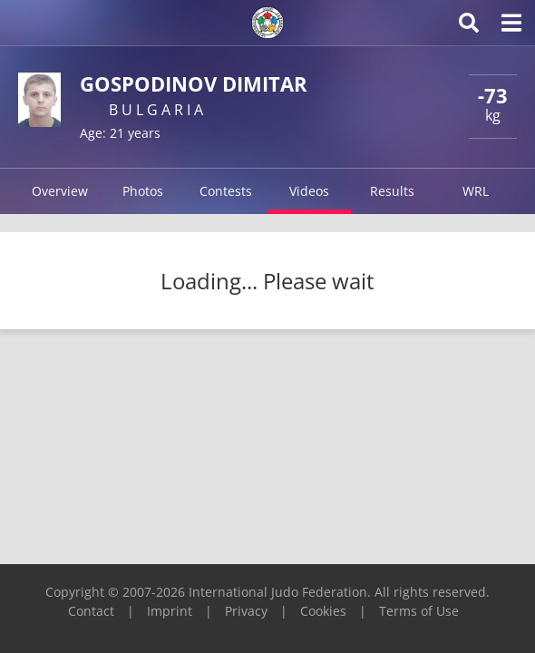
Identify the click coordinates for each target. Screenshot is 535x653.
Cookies (323, 610)
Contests (225, 191)
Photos (142, 191)
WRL (475, 191)
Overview (60, 191)
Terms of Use (419, 610)
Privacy (246, 610)
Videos (309, 191)
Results (392, 191)
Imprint (169, 610)
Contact (91, 610)
